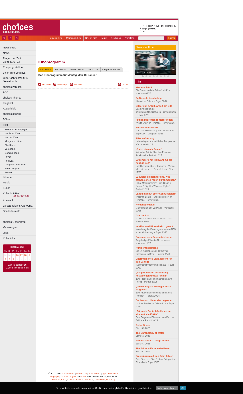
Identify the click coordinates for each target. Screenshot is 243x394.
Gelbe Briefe (143, 325)
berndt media (68, 373)
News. (6, 53)
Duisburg (110, 379)
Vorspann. (10, 149)
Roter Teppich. (12, 168)
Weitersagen (62, 84)
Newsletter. (9, 47)
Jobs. (6, 232)
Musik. (7, 182)
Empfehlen (47, 84)
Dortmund (88, 379)
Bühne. (7, 119)
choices (64, 376)
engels (73, 376)
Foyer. (8, 156)
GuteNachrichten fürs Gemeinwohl (15, 80)
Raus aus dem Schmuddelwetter (154, 237)
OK (183, 388)
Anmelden (129, 38)
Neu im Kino (91, 38)
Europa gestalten (13, 67)
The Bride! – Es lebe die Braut (153, 348)
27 (21, 255)
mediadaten (113, 373)
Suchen (171, 38)
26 (17, 255)
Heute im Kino (55, 38)
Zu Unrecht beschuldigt (149, 98)
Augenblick (9, 108)
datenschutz (94, 373)
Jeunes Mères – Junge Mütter (152, 340)
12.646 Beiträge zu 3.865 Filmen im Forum (17, 266)
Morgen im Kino (73, 38)
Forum (104, 38)
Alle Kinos (116, 38)
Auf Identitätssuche (147, 247)
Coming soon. (12, 153)
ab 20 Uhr (93, 69)
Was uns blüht (144, 87)
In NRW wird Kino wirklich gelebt (154, 226)
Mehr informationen (166, 388)
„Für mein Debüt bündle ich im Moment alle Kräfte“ (153, 313)
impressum (81, 373)
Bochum (56, 379)
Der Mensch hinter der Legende (153, 300)
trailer (83, 376)
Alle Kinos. (10, 145)
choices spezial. (12, 113)
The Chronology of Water (150, 333)
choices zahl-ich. (12, 86)
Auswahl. (8, 200)
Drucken (125, 84)
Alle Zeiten (45, 69)
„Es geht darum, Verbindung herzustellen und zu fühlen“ (152, 274)
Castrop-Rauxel (74, 379)
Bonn (63, 379)
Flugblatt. (8, 103)
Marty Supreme (143, 72)
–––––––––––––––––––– (17, 216)
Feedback (78, 84)
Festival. (9, 160)
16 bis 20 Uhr (77, 69)
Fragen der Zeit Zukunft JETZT (20, 60)
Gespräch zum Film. (15, 164)
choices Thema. (12, 97)
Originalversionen (111, 69)
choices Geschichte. (14, 221)
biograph (54, 376)
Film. (6, 124)
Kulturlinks (9, 238)
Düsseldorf (100, 379)
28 (25, 255)
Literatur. (8, 177)
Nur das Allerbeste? (147, 127)
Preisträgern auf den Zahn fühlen (154, 356)
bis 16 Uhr (60, 69)
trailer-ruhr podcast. (14, 72)
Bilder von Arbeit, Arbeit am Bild (154, 106)
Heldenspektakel (145, 204)
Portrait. (9, 172)
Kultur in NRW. (11, 193)
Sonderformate (11, 211)
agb (104, 373)
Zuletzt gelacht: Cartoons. (18, 205)
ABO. (6, 92)
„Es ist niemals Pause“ (149, 149)
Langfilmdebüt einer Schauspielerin (156, 193)
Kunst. (6, 188)
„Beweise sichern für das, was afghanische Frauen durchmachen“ (156, 178)
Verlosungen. (10, 227)
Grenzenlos (142, 215)
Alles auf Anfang (145, 138)
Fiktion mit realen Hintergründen (154, 119)
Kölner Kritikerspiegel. (16, 129)
